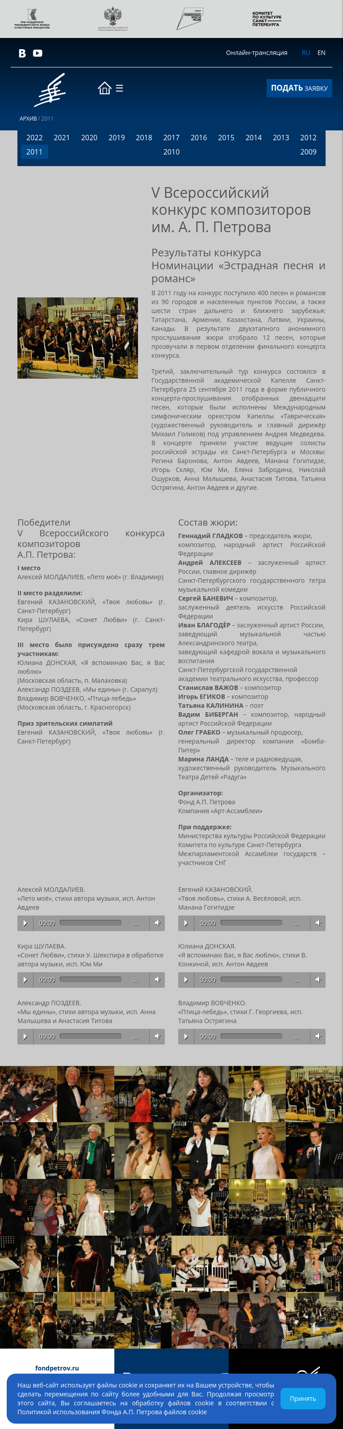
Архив (28, 118)
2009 (308, 152)
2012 (308, 137)
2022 (34, 137)
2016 (199, 137)
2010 (171, 152)
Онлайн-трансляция (256, 52)
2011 (34, 152)
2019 (117, 137)
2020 (89, 137)
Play (25, 923)
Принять (303, 1398)
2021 (62, 137)
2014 (254, 137)
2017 (171, 137)
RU (306, 52)
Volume (156, 923)
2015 (226, 137)
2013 (281, 137)
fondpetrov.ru (57, 1368)
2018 (144, 137)
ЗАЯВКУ (299, 88)
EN (322, 52)
